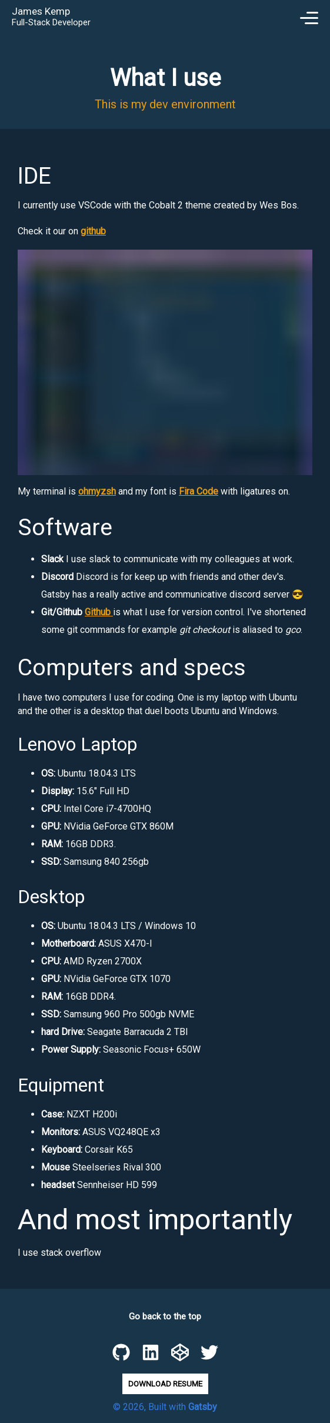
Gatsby (202, 1406)
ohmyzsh (97, 491)
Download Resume (165, 1383)
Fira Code (198, 491)
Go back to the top (165, 1316)
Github (99, 612)
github (93, 231)
